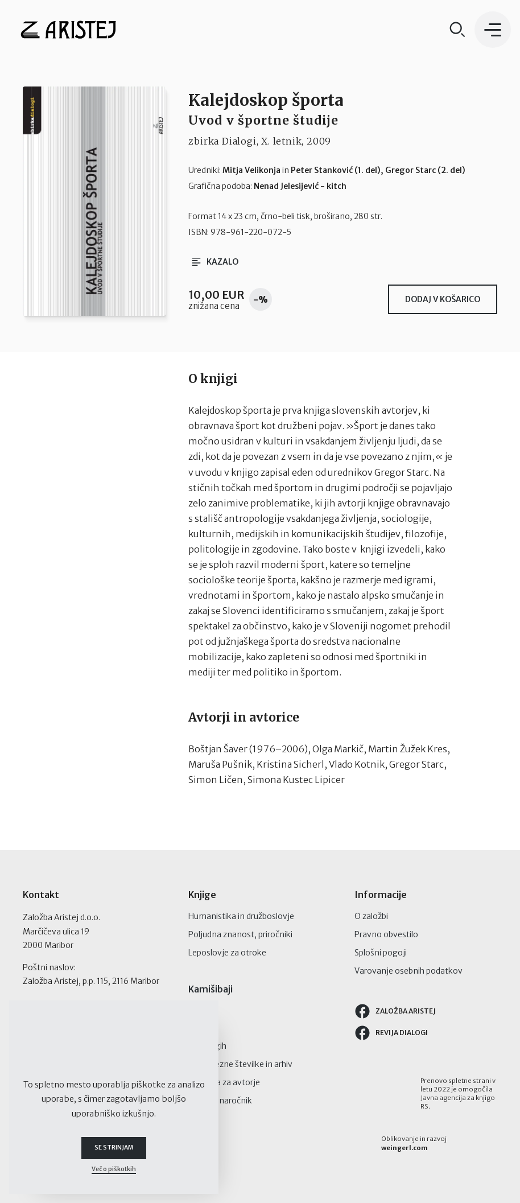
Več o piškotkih (114, 1169)
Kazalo (215, 262)
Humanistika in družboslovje (241, 916)
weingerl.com (404, 1148)
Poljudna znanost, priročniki (240, 934)
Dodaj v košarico (442, 299)
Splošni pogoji (380, 952)
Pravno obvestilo (386, 934)
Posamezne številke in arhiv (240, 1064)
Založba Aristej (395, 1011)
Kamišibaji (210, 989)
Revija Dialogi (391, 1032)
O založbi (371, 916)
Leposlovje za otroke (227, 952)
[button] (492, 29)
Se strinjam (113, 1148)
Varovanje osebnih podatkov (408, 971)
